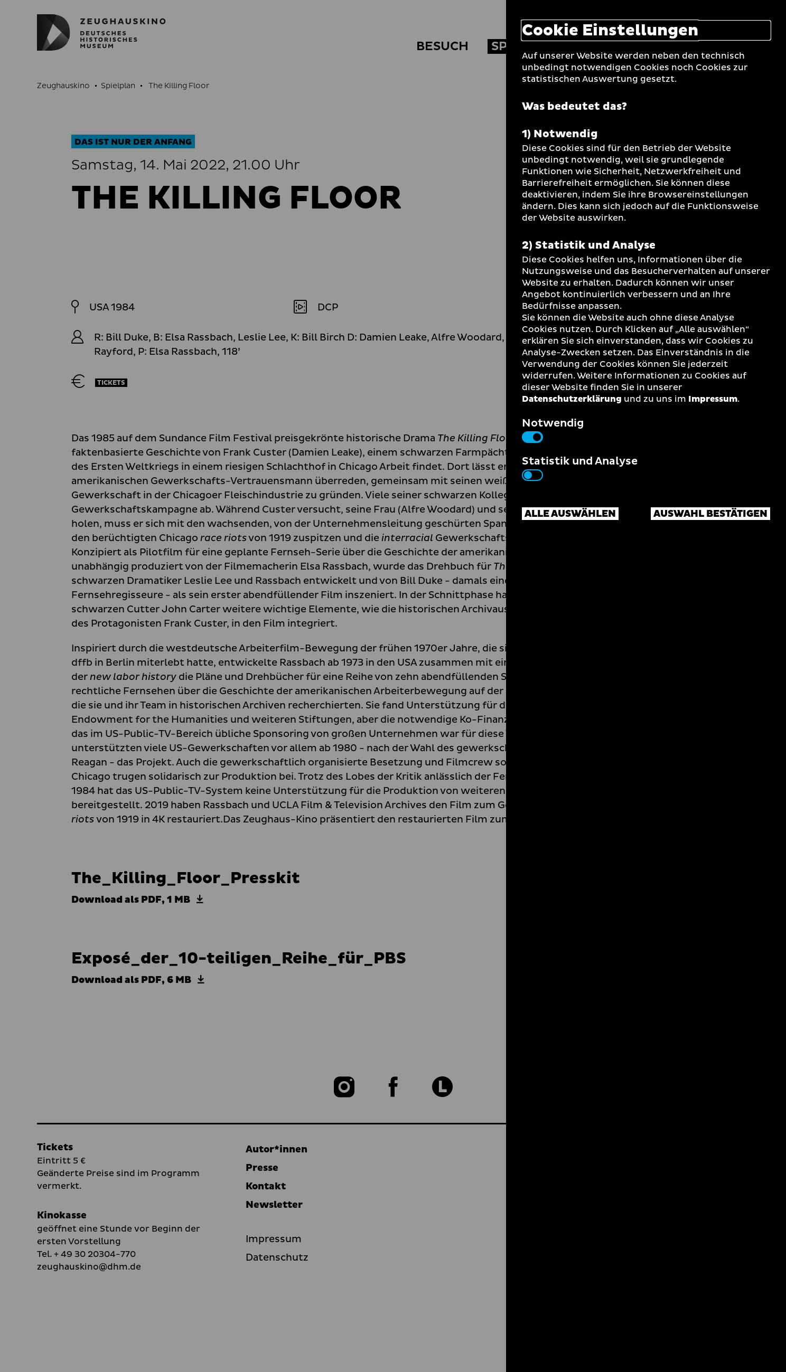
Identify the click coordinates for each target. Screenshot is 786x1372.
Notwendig (553, 429)
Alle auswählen (570, 514)
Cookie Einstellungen (610, 30)
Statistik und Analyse (580, 467)
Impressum (712, 399)
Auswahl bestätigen (710, 514)
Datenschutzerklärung (572, 399)
